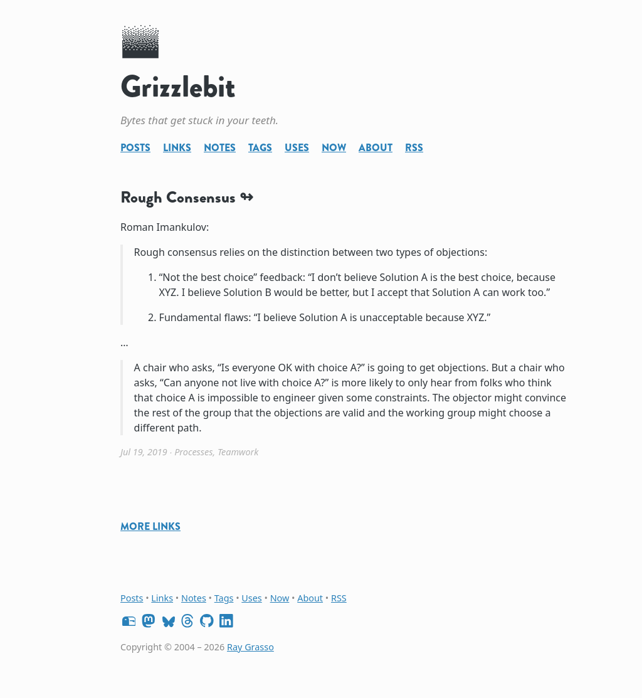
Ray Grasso (250, 647)
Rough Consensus (178, 197)
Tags (260, 147)
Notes (220, 147)
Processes (193, 452)
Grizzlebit (178, 86)
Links (177, 147)
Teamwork (238, 452)
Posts (135, 147)
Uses (297, 147)
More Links (150, 526)
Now (334, 147)
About (375, 147)
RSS (414, 147)
